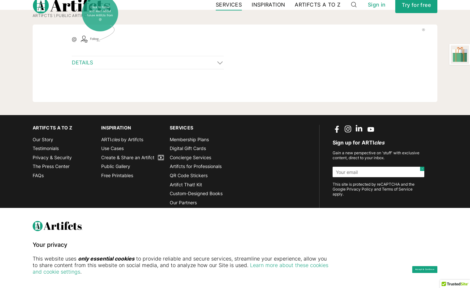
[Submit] (419, 198)
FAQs (38, 201)
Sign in (376, 16)
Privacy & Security (52, 183)
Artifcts (43, 41)
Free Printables (117, 201)
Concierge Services (190, 183)
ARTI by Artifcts (122, 165)
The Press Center (51, 192)
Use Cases (112, 174)
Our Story (43, 165)
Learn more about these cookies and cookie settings (111, 271)
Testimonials (46, 174)
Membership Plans (189, 165)
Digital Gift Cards (188, 174)
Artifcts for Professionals (196, 192)
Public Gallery (115, 192)
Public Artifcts (74, 41)
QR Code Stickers (189, 201)
